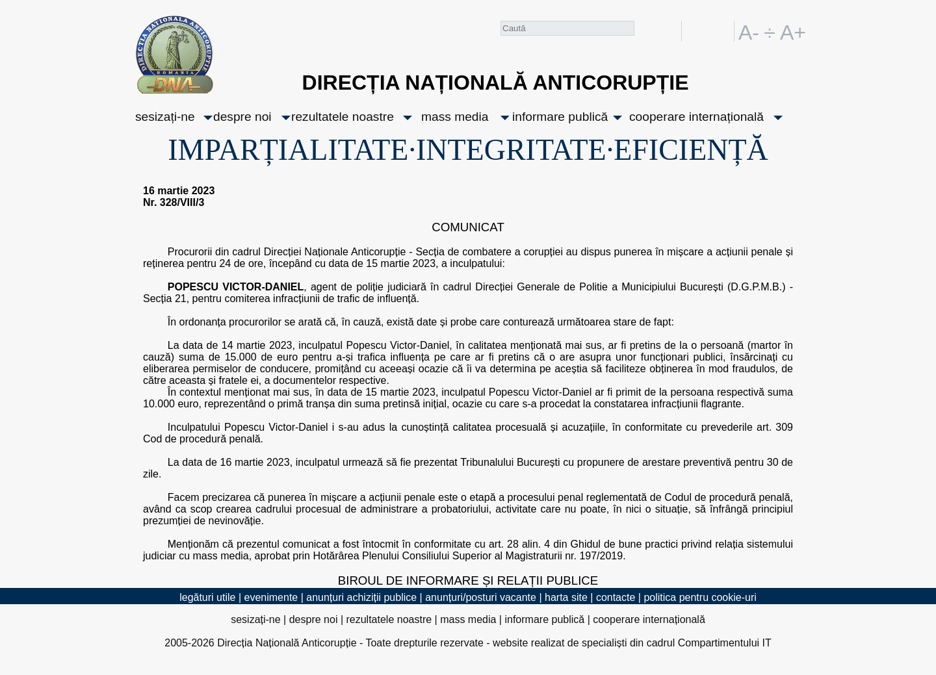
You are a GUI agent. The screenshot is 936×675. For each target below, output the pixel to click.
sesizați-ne (165, 116)
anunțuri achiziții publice (361, 597)
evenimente (271, 597)
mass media (454, 116)
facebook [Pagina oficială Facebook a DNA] (668, 31)
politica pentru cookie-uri (700, 597)
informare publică (560, 116)
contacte (615, 597)
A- (748, 31)
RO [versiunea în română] (698, 31)
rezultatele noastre (342, 116)
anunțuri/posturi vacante (480, 597)
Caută (644, 33)
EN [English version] (721, 31)
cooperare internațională (696, 116)
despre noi (242, 116)
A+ (790, 31)
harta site (566, 597)
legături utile (207, 597)
